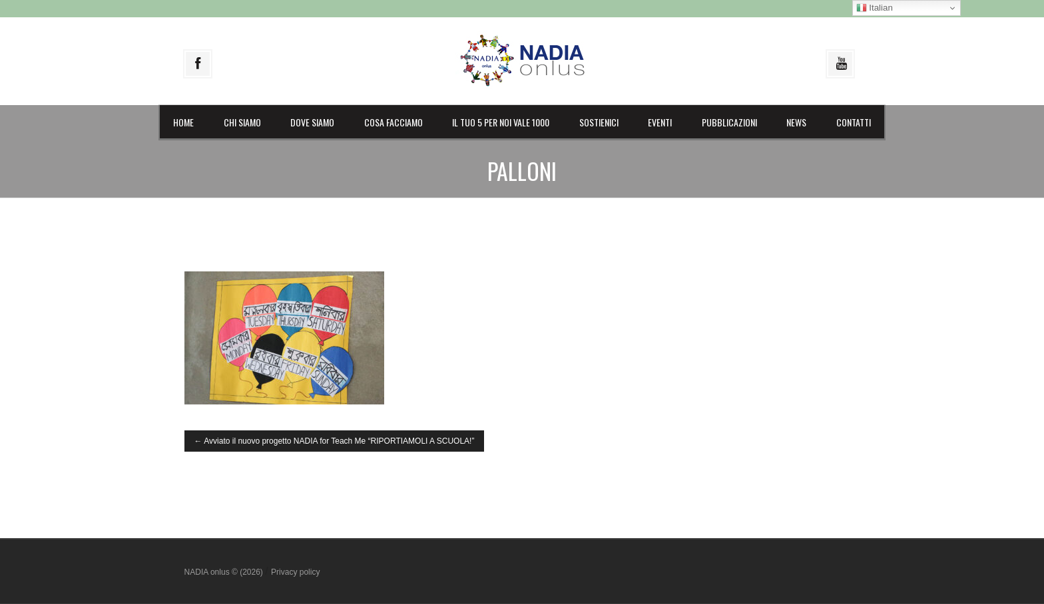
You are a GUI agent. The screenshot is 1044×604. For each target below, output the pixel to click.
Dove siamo (312, 122)
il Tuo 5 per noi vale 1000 (500, 122)
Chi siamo (242, 122)
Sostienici (599, 122)
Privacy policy (295, 572)
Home (183, 122)
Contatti (853, 122)
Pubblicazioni (729, 122)
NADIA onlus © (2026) (225, 572)
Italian (874, 8)
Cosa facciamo (393, 122)
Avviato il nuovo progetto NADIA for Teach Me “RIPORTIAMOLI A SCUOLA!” (334, 441)
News (796, 122)
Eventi (660, 122)
